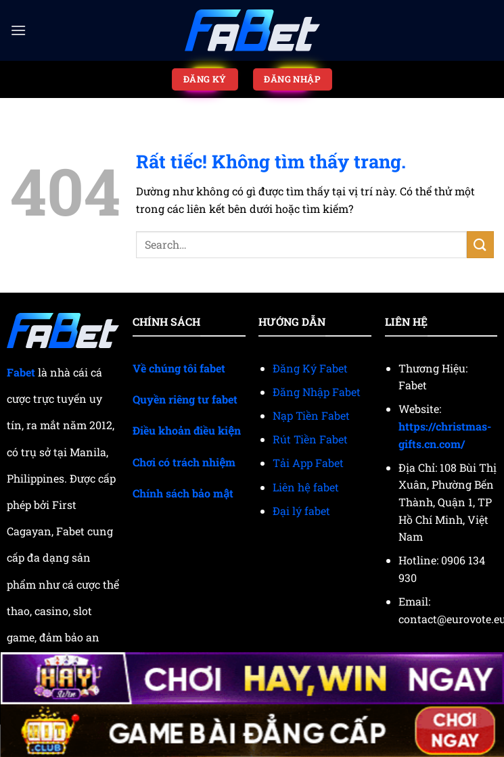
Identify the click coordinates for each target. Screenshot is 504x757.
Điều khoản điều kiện (187, 430)
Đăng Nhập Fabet (317, 392)
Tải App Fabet (308, 463)
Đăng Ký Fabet (310, 368)
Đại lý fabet (301, 511)
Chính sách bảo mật (183, 493)
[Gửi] (480, 244)
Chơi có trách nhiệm (184, 462)
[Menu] (18, 30)
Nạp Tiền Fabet (311, 415)
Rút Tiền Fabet (310, 439)
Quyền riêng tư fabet (185, 399)
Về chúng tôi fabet (179, 368)
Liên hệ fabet (306, 487)
